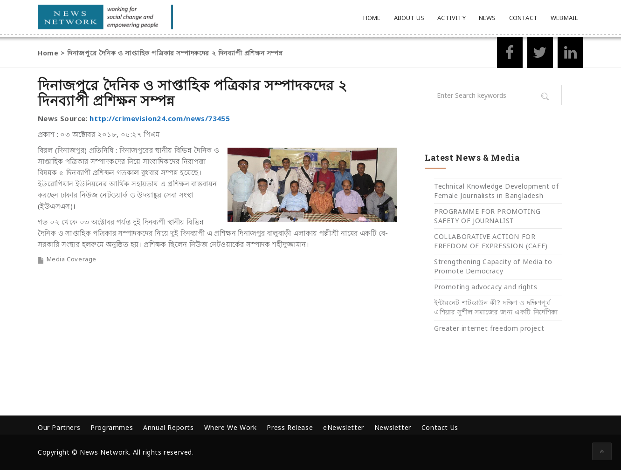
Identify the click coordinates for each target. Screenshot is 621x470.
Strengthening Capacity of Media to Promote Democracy (493, 266)
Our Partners (59, 427)
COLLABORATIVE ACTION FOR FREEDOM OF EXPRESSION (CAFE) (491, 241)
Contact (523, 18)
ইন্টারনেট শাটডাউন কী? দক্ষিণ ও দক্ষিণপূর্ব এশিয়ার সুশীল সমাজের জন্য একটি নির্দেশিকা (496, 307)
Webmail (564, 18)
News (487, 18)
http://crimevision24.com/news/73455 (160, 118)
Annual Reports (168, 427)
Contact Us (439, 427)
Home (372, 18)
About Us (409, 18)
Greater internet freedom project (489, 328)
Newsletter (392, 427)
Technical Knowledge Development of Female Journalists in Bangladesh (496, 191)
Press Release (290, 427)
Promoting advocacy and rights (485, 286)
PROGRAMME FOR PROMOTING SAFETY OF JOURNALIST (487, 216)
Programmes (111, 427)
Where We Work (230, 427)
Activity (451, 18)
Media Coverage (72, 259)
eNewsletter (343, 427)
